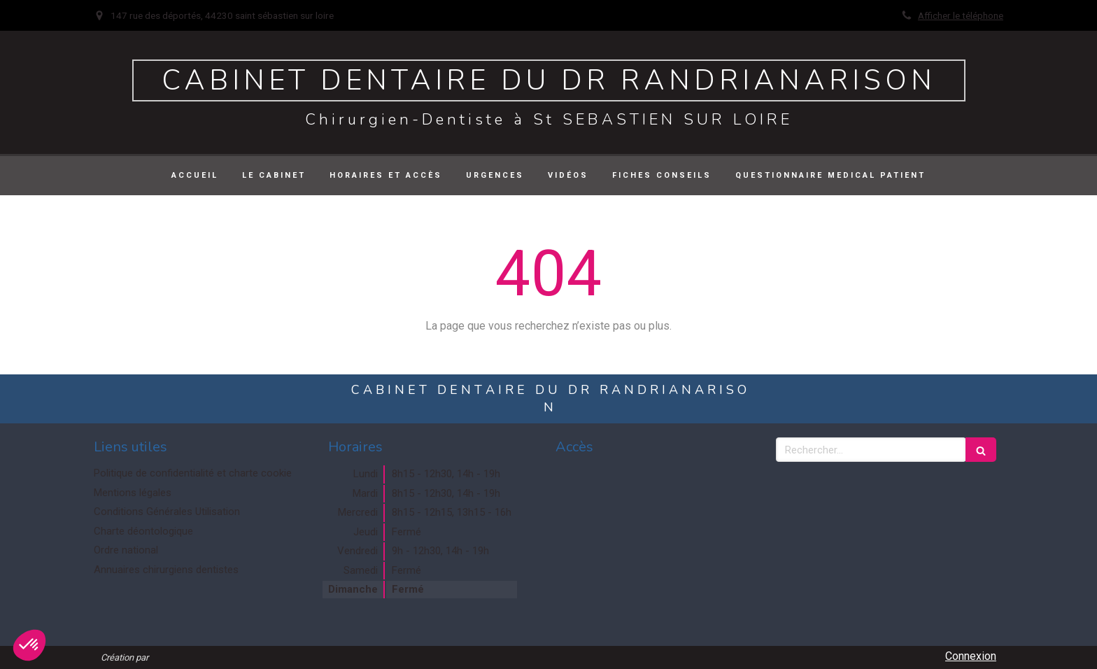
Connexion (970, 656)
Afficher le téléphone (960, 15)
